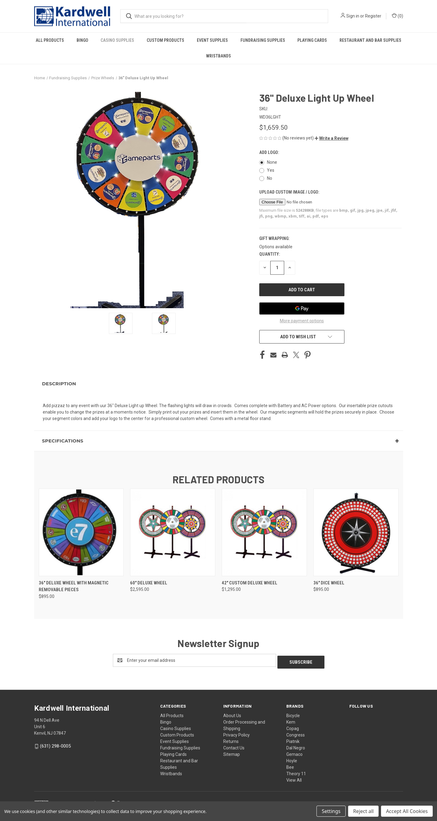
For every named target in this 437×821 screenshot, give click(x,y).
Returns (231, 739)
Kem (290, 720)
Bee (290, 765)
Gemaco (294, 752)
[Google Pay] (302, 308)
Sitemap (231, 752)
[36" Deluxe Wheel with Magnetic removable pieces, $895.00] (81, 532)
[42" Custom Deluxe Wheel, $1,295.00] (264, 532)
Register (373, 16)
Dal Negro (295, 746)
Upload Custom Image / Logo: (289, 192)
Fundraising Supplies (262, 40)
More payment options (302, 320)
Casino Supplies (117, 40)
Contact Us (233, 746)
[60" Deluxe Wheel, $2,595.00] (172, 532)
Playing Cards (312, 40)
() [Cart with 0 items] (397, 15)
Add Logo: (269, 152)
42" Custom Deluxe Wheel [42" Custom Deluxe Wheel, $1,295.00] (249, 583)
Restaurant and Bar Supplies (370, 40)
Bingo (82, 40)
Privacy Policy (236, 733)
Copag (292, 726)
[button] (331, 138)
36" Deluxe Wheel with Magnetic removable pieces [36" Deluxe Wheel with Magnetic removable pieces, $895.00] (74, 586)
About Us (232, 713)
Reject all (363, 811)
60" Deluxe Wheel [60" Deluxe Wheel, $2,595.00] (148, 583)
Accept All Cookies (407, 811)
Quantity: (269, 254)
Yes (270, 170)
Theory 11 (296, 771)
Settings (331, 811)
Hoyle (291, 758)
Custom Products (165, 40)
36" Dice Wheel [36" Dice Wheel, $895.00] (328, 583)
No (269, 178)
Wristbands (218, 55)
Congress (295, 733)
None (272, 162)
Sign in (352, 16)
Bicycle (293, 713)
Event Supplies (212, 40)
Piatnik (293, 739)
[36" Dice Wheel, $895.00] (356, 532)
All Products (50, 40)
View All (294, 778)
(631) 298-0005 (55, 744)
